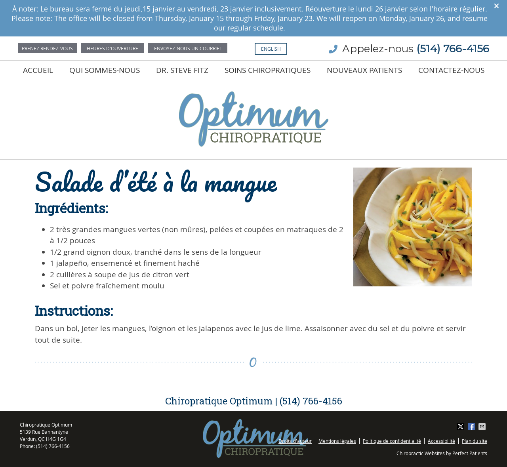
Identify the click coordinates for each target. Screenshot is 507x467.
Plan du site (474, 441)
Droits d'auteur (295, 441)
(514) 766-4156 (452, 48)
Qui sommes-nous (104, 70)
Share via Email (482, 426)
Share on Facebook (472, 426)
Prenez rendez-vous (47, 48)
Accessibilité (441, 441)
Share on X (461, 426)
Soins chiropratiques (268, 70)
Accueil (38, 70)
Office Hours (112, 48)
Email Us (187, 48)
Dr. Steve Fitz (182, 70)
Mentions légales (337, 441)
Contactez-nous (451, 70)
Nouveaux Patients (364, 70)
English (271, 49)
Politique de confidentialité (392, 441)
